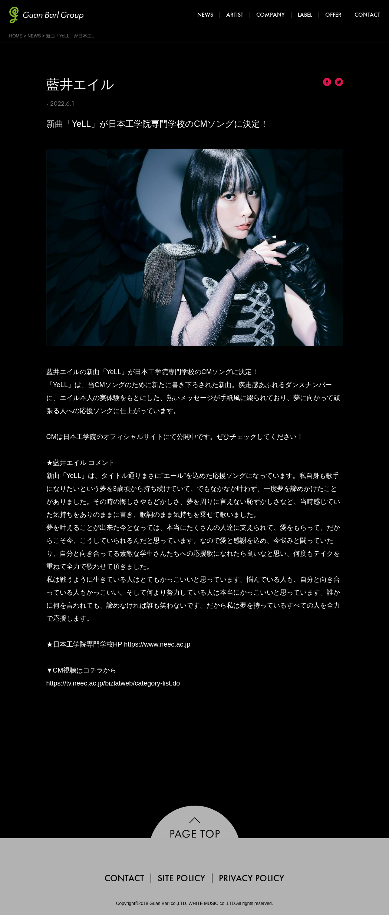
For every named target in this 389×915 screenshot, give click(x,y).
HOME (16, 36)
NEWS (34, 36)
